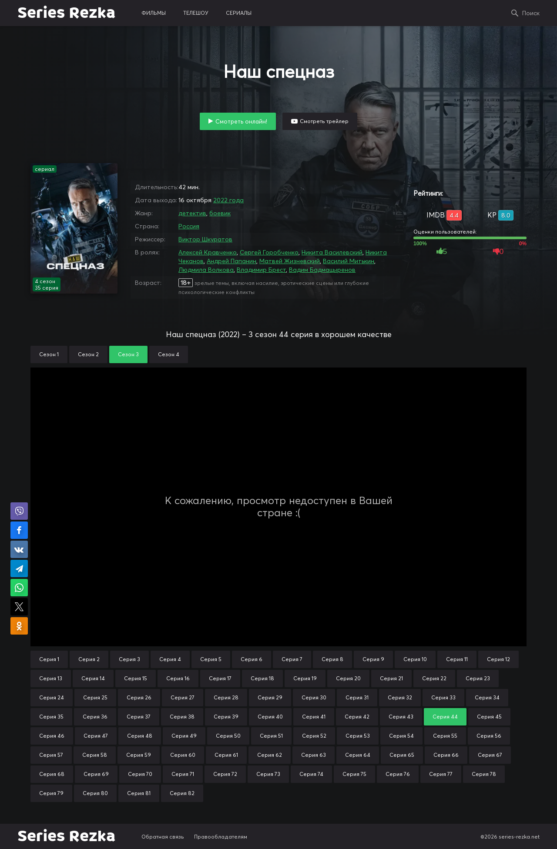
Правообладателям (220, 836)
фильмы (153, 13)
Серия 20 (348, 678)
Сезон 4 (168, 354)
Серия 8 (332, 659)
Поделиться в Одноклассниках (19, 626)
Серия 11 (457, 659)
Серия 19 (305, 678)
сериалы (239, 13)
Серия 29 (270, 697)
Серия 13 (50, 678)
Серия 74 (311, 774)
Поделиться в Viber (19, 511)
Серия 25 (95, 697)
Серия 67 (490, 755)
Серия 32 (400, 697)
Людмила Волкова (206, 270)
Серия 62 (269, 755)
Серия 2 (89, 659)
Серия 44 (445, 716)
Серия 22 (434, 678)
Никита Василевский (332, 252)
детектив (192, 213)
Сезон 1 (49, 354)
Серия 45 (489, 716)
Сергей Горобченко (269, 252)
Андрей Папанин (231, 261)
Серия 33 (443, 697)
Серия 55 (445, 735)
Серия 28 (226, 697)
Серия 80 (95, 793)
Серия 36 (95, 716)
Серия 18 (262, 678)
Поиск (531, 13)
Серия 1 (49, 659)
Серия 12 (498, 659)
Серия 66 (446, 755)
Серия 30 (314, 697)
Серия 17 (220, 678)
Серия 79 (51, 793)
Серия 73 (268, 774)
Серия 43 (401, 716)
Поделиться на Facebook (19, 530)
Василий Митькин (348, 261)
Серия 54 (401, 735)
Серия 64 (357, 755)
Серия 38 (182, 716)
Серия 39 (226, 716)
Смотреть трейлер (324, 121)
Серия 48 (139, 735)
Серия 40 (270, 716)
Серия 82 (182, 793)
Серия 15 (135, 678)
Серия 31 (357, 697)
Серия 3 (129, 659)
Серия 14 (93, 678)
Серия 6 (251, 659)
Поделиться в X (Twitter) (19, 606)
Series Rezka (66, 13)
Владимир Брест (261, 270)
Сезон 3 (128, 354)
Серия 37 (139, 716)
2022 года (228, 200)
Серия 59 (138, 755)
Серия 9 (373, 659)
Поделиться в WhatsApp (19, 587)
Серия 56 (488, 735)
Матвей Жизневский (289, 261)
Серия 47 (96, 735)
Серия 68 (51, 774)
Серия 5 (210, 659)
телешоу (195, 13)
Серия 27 (183, 697)
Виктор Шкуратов (205, 239)
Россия (188, 226)
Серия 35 (51, 716)
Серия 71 (182, 774)
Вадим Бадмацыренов (322, 270)
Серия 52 (314, 735)
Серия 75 (354, 774)
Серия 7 (292, 659)
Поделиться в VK (19, 549)
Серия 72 (225, 774)
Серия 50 (228, 735)
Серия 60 (182, 755)
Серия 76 (398, 774)
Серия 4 (170, 659)
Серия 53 (358, 735)
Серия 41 (313, 716)
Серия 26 (139, 697)
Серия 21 (391, 678)
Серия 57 (51, 755)
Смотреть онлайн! (241, 121)
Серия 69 (96, 774)
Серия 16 (178, 678)
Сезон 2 (88, 354)
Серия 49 (184, 735)
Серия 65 (401, 755)
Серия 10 (415, 659)
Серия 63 (313, 755)
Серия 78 (484, 774)
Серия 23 (478, 678)
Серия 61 (226, 755)
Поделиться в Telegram (19, 568)
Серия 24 (51, 697)
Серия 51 (271, 735)
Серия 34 (487, 697)
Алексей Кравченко (207, 252)
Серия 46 (51, 735)
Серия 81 (139, 793)
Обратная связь (162, 836)
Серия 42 (357, 716)
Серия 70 (140, 774)
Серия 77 (441, 774)
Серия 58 (94, 755)
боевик (220, 213)
